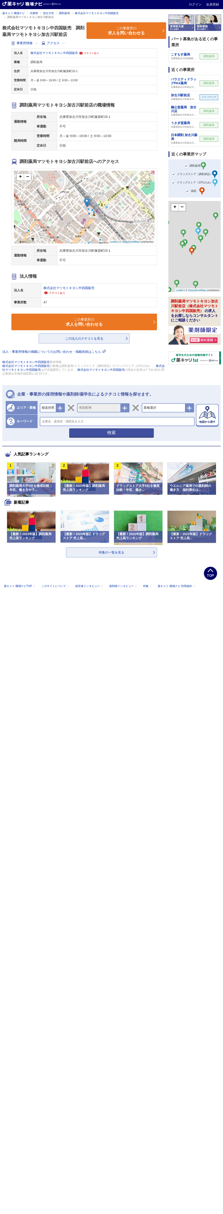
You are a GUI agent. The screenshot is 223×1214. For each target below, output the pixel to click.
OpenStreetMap (131, 241)
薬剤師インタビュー (123, 586)
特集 (147, 586)
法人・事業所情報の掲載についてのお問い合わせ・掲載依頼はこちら (54, 351)
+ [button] (20, 177)
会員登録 (212, 4)
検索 (111, 432)
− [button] (27, 177)
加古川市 (48, 13)
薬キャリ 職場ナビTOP (20, 586)
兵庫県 (34, 13)
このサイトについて (55, 586)
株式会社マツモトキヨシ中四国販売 (97, 13)
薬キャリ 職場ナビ (13, 13)
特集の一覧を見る (111, 552)
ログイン (196, 4)
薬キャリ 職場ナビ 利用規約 (176, 586)
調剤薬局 (64, 13)
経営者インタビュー (89, 586)
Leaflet (113, 241)
